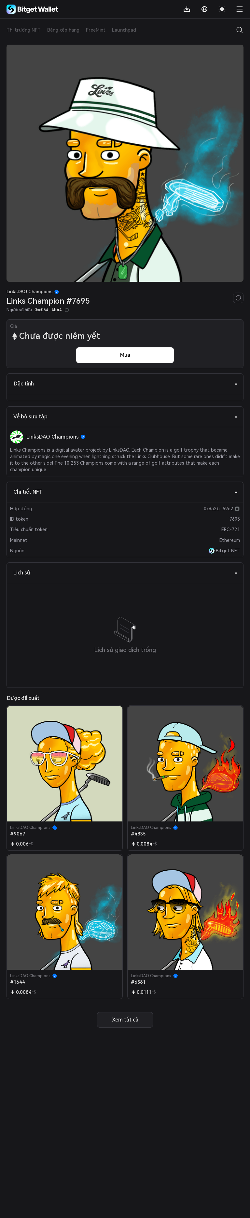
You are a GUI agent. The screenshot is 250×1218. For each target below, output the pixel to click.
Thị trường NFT (24, 30)
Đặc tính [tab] (125, 384)
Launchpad (124, 30)
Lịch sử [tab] (125, 573)
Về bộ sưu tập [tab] (125, 416)
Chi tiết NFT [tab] (125, 492)
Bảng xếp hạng (63, 30)
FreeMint (95, 30)
